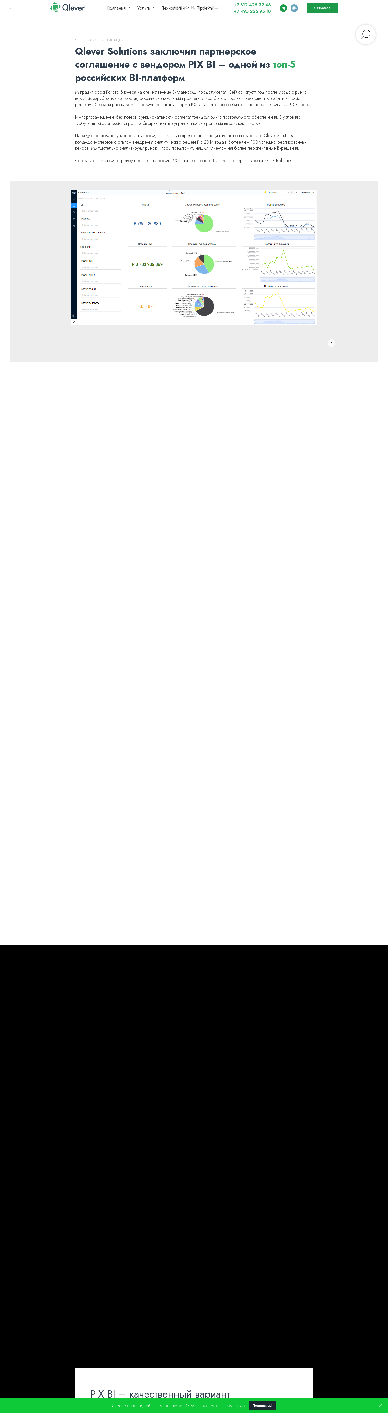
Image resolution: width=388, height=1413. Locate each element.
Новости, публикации (199, 7)
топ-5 (284, 64)
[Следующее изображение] (331, 343)
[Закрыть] (380, 1406)
